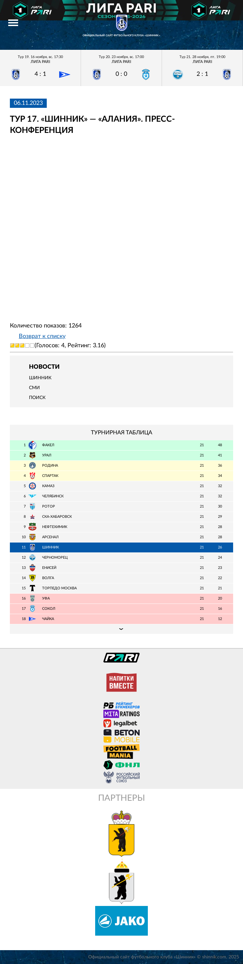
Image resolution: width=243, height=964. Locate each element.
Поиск (37, 397)
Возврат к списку (42, 336)
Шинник (40, 378)
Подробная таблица (121, 629)
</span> (121, 228)
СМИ (34, 388)
